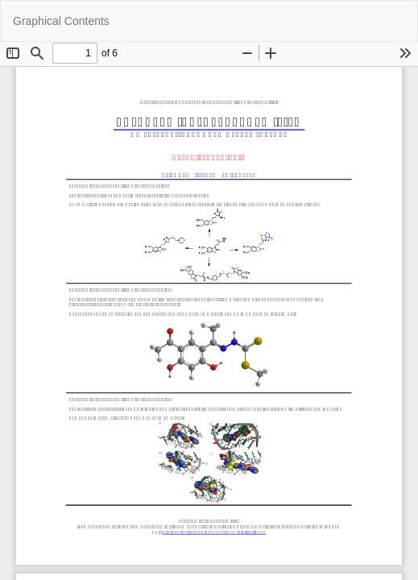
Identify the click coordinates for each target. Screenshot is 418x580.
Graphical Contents (61, 20)
